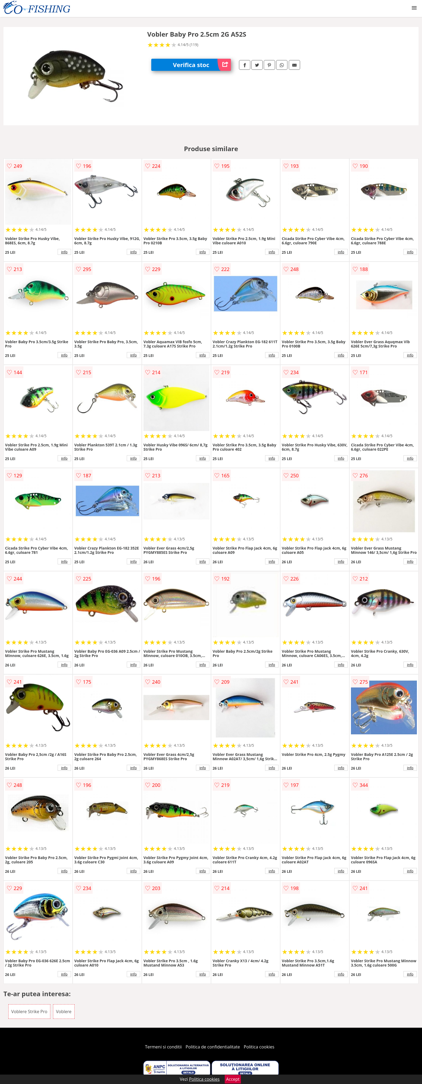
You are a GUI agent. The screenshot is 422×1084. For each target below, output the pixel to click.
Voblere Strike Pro (29, 1011)
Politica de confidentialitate (213, 1047)
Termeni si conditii (163, 1047)
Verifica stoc (202, 65)
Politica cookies (259, 1047)
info (64, 251)
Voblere (64, 1011)
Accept (233, 1079)
